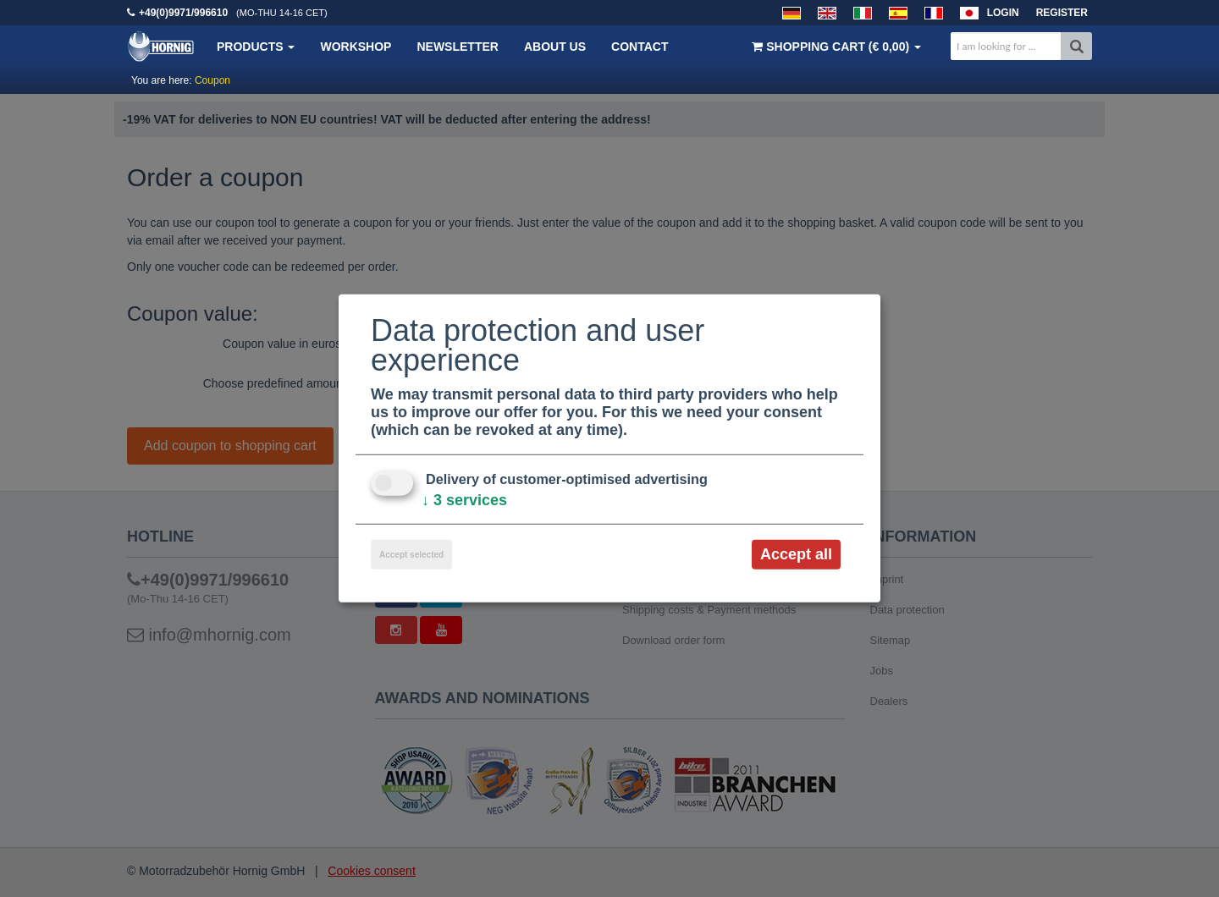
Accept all (796, 554)
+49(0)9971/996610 (183, 13)
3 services (464, 500)
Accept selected (411, 554)
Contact (639, 46)
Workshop (355, 46)
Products (256, 46)
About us (555, 46)
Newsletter (457, 46)
